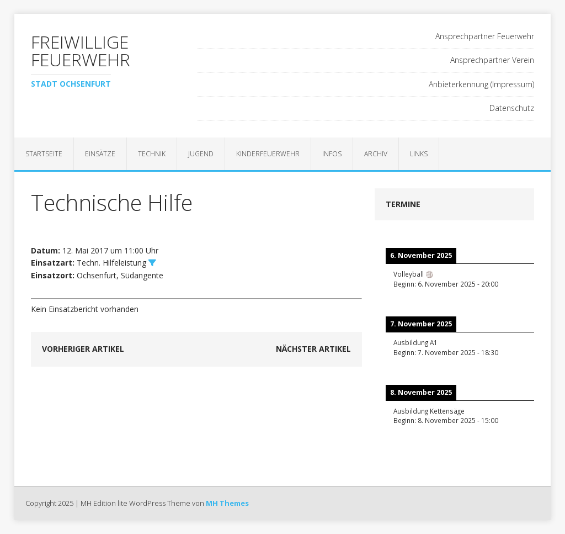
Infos (332, 153)
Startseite (43, 153)
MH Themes (227, 503)
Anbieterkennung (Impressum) (481, 84)
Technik (152, 153)
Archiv (375, 153)
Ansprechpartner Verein (492, 60)
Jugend (201, 153)
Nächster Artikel (313, 348)
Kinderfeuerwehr (268, 153)
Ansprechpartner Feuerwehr (484, 36)
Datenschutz (511, 108)
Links (419, 153)
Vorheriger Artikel (83, 348)
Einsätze (100, 153)
